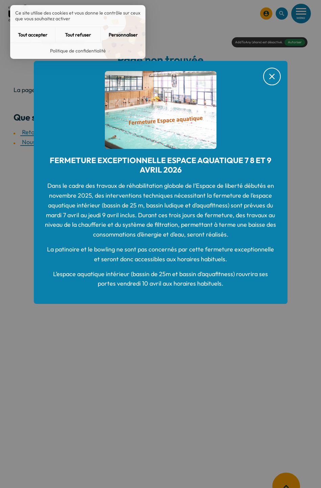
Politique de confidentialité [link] (78, 51)
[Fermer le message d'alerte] (272, 76)
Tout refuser (78, 35)
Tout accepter (32, 35)
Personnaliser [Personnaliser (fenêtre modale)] (123, 35)
